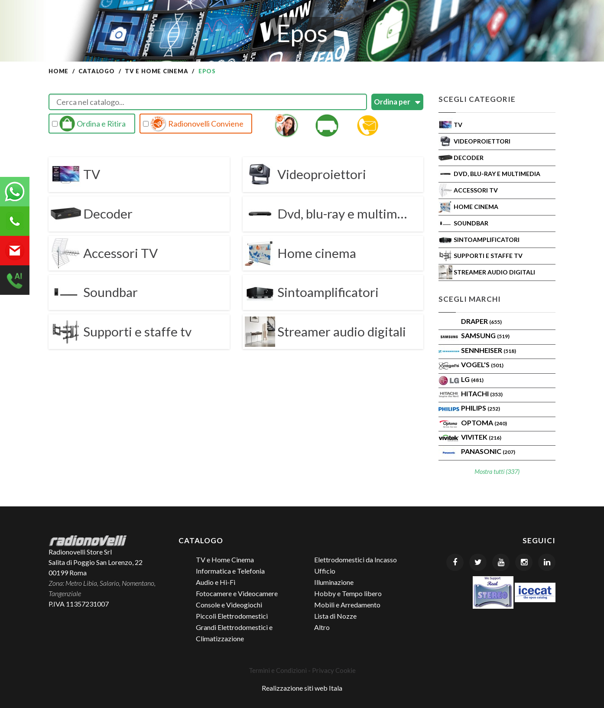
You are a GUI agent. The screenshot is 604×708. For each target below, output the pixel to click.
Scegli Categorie (477, 99)
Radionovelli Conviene (193, 123)
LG (472, 379)
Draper (481, 321)
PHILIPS (480, 408)
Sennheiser (488, 350)
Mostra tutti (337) (497, 471)
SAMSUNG (485, 335)
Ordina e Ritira (89, 123)
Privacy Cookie (334, 670)
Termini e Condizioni (278, 670)
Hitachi (482, 393)
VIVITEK (481, 437)
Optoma (484, 422)
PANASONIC (488, 451)
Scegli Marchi (469, 298)
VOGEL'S (482, 364)
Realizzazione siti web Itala (302, 688)
